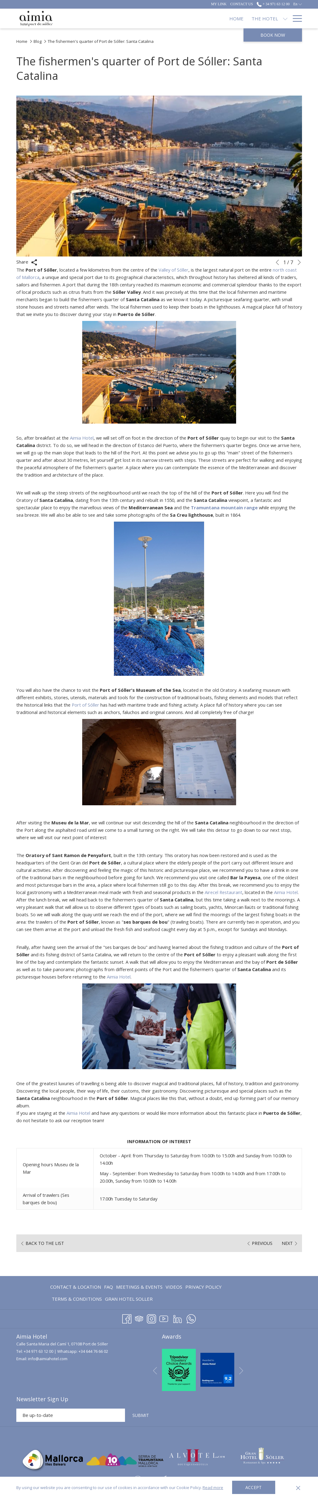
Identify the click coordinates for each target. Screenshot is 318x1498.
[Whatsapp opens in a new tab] (191, 1317)
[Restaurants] (216, 18)
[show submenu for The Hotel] (138, 18)
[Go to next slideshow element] (299, 262)
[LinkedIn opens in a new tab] (177, 1317)
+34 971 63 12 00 (38, 1351)
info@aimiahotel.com (47, 1359)
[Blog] (277, 18)
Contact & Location (75, 1287)
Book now (272, 35)
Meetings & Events (139, 1287)
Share (26, 262)
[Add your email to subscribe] (70, 1415)
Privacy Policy (203, 1287)
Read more (213, 1487)
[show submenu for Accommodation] (193, 18)
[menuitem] (76, 1287)
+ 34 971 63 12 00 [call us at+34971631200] (273, 4)
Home (21, 41)
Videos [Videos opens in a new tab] (174, 1288)
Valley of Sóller (177, 270)
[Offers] (254, 18)
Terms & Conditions (77, 1299)
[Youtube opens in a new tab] (163, 1317)
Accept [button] (253, 1487)
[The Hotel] (117, 18)
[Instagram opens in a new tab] (151, 1317)
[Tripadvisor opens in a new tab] (139, 1317)
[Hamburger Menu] (295, 18)
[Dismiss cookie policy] (298, 1488)
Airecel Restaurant (250, 892)
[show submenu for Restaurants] (239, 18)
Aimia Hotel (83, 438)
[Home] (89, 18)
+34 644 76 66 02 (93, 1351)
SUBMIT (140, 1415)
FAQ (108, 1287)
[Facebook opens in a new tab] (126, 1317)
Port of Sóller (102, 705)
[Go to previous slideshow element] (277, 262)
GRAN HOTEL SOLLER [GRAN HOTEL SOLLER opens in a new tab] (129, 1300)
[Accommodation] (165, 18)
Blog (38, 41)
